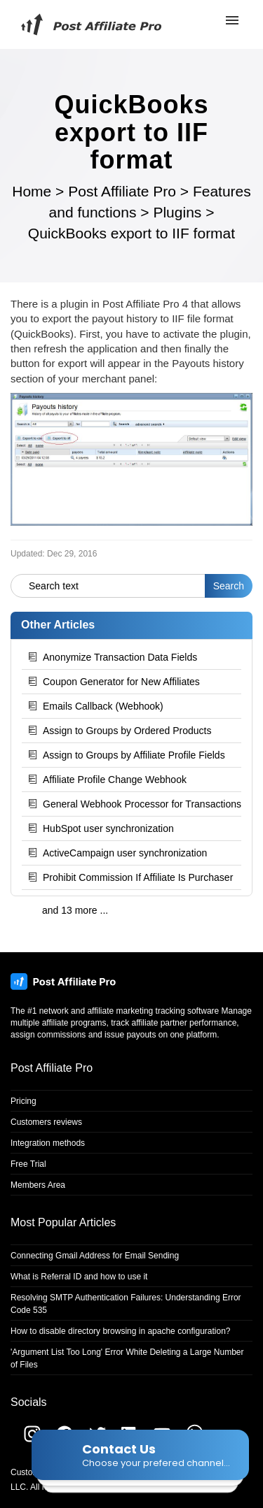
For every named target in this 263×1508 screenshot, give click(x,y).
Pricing (23, 1101)
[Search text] (108, 586)
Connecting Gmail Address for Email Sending (95, 1256)
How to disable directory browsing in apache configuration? (121, 1331)
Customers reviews (46, 1122)
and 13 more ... (75, 910)
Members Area (38, 1185)
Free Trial (28, 1164)
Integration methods (48, 1143)
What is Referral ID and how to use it (79, 1276)
